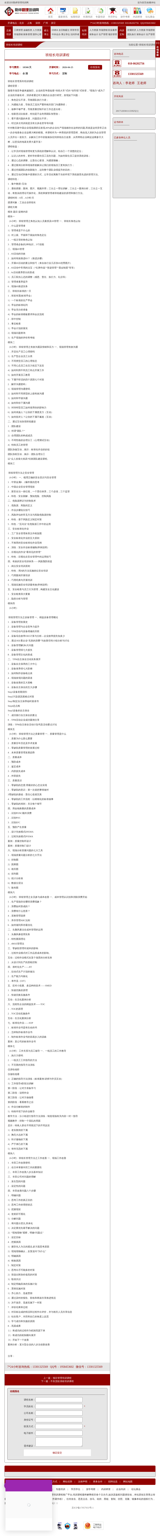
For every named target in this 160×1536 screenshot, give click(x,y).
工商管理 (18, 30)
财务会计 (93, 34)
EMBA (55, 30)
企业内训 (120, 1489)
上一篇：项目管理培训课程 (57, 1378)
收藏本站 (151, 2)
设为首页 (142, 2)
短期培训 (75, 12)
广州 (45, 23)
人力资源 (37, 30)
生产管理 (103, 34)
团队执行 (131, 34)
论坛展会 (150, 12)
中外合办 (56, 34)
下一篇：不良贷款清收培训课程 (57, 1381)
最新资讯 (62, 12)
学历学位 (112, 12)
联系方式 (52, 1481)
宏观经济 (131, 30)
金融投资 (27, 30)
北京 (21, 23)
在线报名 (95, 67)
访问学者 (75, 34)
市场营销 (18, 34)
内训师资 (137, 12)
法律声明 (82, 1481)
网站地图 (127, 1481)
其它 (53, 23)
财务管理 (27, 34)
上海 (29, 23)
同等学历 (74, 30)
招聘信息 (113, 1481)
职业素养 (112, 30)
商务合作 (97, 1481)
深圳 (37, 23)
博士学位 (65, 34)
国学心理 (37, 34)
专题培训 (100, 12)
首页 (50, 12)
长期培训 (87, 12)
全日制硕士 (64, 30)
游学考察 (125, 12)
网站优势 (67, 1481)
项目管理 (112, 34)
